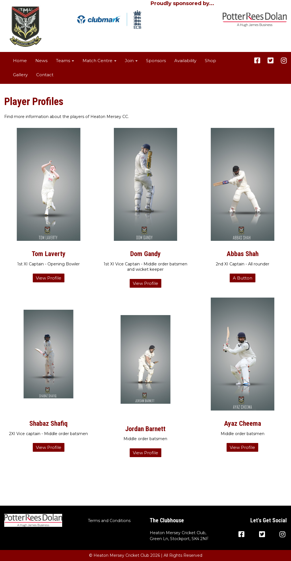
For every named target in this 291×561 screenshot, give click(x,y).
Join (131, 60)
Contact (44, 74)
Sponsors (156, 60)
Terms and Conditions (109, 520)
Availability (185, 60)
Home (20, 60)
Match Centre (99, 60)
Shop (210, 60)
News (41, 60)
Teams (65, 60)
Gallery (20, 74)
